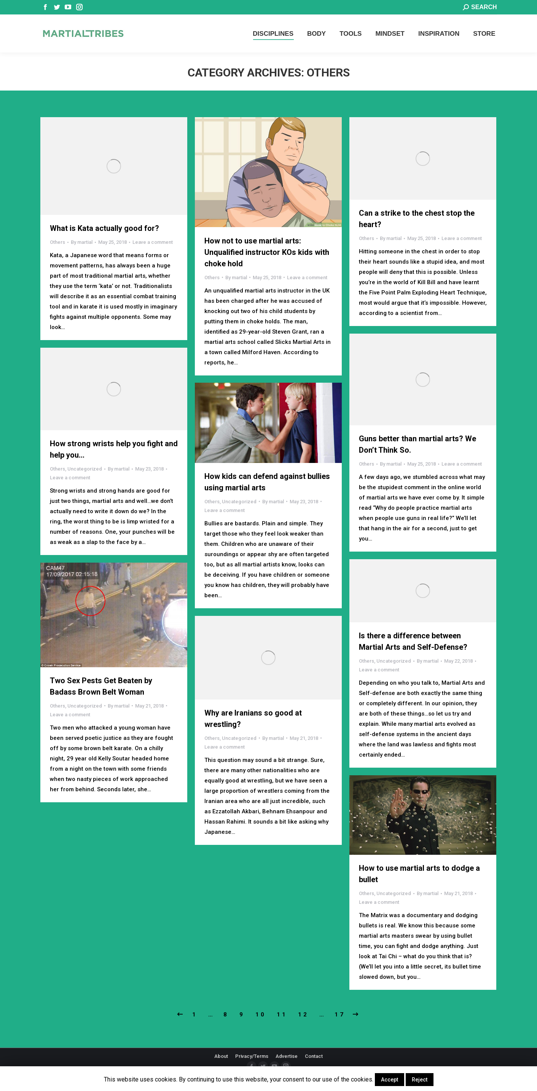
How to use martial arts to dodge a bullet (419, 874)
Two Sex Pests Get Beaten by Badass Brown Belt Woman (101, 686)
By (81, 242)
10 (260, 1014)
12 (303, 1014)
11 (282, 1014)
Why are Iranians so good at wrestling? (253, 718)
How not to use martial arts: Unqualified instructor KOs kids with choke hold (266, 252)
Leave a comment (152, 242)
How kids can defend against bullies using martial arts (267, 482)
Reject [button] (419, 1080)
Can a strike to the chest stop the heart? (417, 218)
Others (57, 242)
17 (340, 1014)
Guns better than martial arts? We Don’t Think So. (417, 444)
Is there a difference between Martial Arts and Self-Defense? (413, 641)
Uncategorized (84, 469)
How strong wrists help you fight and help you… (114, 449)
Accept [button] (389, 1080)
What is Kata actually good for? (104, 228)
